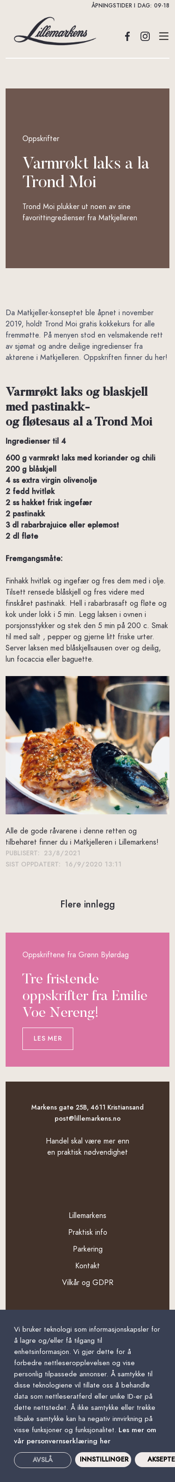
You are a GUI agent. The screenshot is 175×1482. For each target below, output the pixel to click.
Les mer (48, 1038)
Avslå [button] (43, 1459)
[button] (87, 5)
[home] (52, 31)
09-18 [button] (161, 5)
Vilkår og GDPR (87, 1283)
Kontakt (87, 1266)
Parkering (88, 1249)
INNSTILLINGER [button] (104, 1459)
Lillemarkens (87, 1216)
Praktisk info (87, 1232)
